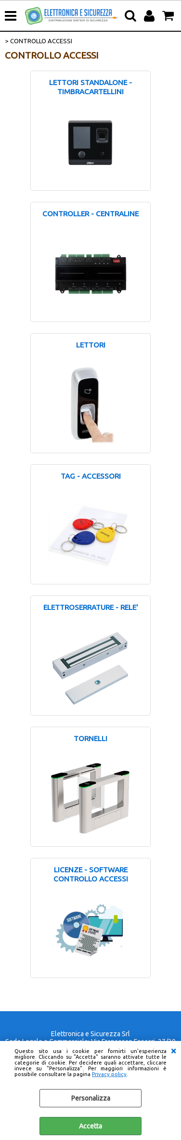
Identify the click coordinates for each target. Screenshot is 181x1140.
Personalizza (90, 1098)
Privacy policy (109, 1074)
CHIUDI (173, 1050)
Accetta (90, 1126)
